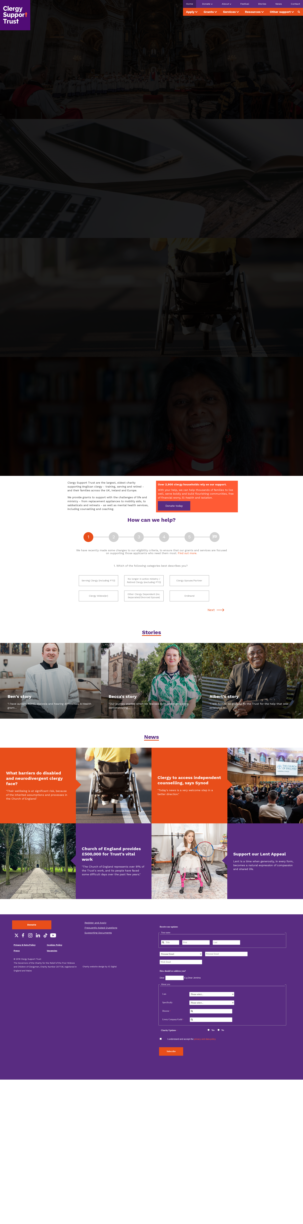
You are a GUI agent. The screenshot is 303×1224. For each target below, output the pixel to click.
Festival (244, 3)
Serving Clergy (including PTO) (96, 583)
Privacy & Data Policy (24, 954)
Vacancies (52, 960)
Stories (262, 3)
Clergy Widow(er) (93, 602)
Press (17, 960)
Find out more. (187, 553)
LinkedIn (38, 944)
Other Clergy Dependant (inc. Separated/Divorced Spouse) (141, 603)
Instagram (30, 944)
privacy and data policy (205, 1048)
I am (164, 1003)
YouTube (53, 944)
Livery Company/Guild (172, 1028)
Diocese (165, 1020)
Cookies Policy (54, 954)
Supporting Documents (98, 941)
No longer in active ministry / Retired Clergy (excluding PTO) (142, 583)
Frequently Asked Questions (101, 936)
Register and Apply (95, 931)
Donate (31, 933)
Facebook (23, 944)
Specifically (167, 1011)
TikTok (45, 944)
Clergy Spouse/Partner (186, 582)
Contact (295, 3)
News (278, 3)
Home (189, 3)
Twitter (15, 944)
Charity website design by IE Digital (100, 975)
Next (211, 619)
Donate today (174, 505)
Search (300, 12)
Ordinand (182, 602)
